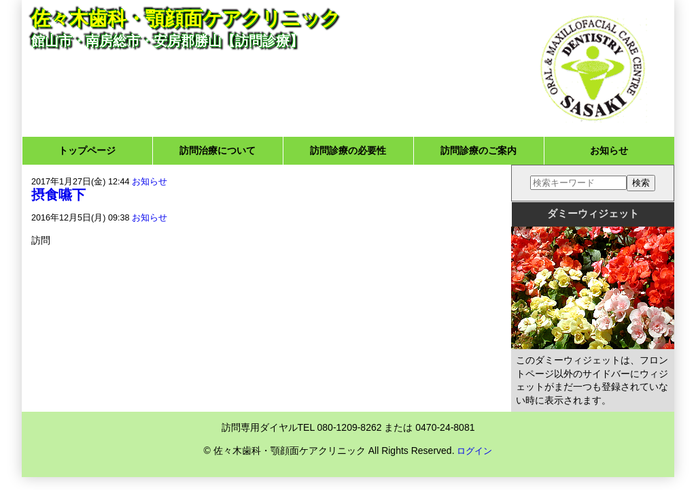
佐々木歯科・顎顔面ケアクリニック (186, 18)
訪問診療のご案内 (478, 150)
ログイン (474, 451)
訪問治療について (217, 150)
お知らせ (609, 150)
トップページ (87, 150)
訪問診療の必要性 (348, 150)
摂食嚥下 (58, 194)
